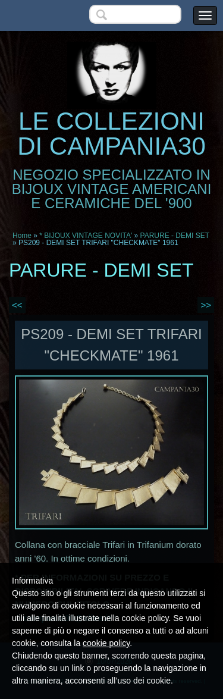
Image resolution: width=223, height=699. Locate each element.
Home (22, 235)
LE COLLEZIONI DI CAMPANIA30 (111, 133)
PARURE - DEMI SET (174, 235)
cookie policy (106, 643)
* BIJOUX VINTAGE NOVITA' (85, 235)
